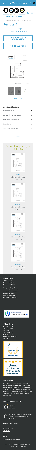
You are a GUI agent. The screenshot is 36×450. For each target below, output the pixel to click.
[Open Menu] (32, 13)
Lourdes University (8, 428)
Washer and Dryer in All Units (18, 128)
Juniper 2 (18, 204)
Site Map (23, 446)
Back (18, 136)
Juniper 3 (18, 234)
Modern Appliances (18, 110)
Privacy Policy (14, 446)
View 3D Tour (18, 98)
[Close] (34, 3)
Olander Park (6, 431)
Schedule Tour (18, 46)
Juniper (18, 174)
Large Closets (18, 124)
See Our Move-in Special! (16, 3)
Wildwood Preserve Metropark (11, 439)
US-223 (5, 436)
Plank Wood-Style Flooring (18, 119)
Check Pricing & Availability (18, 38)
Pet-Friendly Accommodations (18, 115)
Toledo (5, 434)
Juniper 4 (18, 264)
